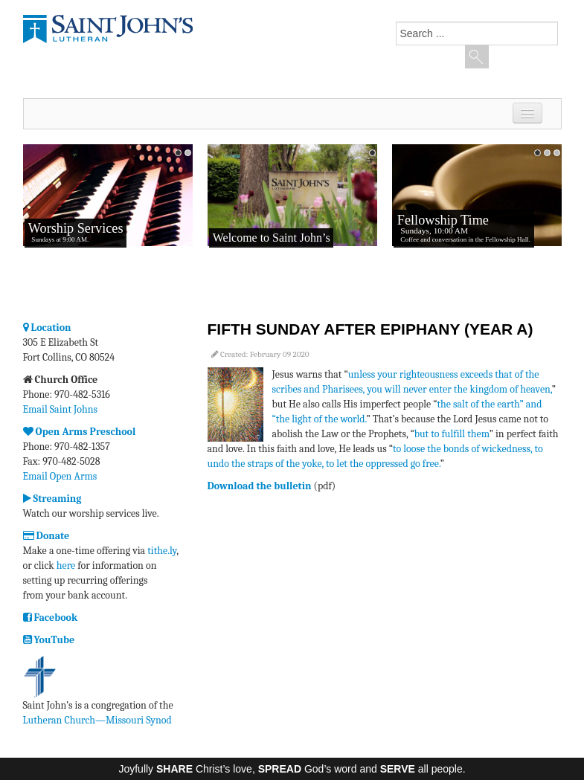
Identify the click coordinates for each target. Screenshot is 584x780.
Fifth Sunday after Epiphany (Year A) (370, 329)
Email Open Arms (60, 476)
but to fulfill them (452, 434)
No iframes (108, 219)
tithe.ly (161, 550)
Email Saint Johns (60, 409)
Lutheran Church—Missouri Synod (97, 720)
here (66, 565)
